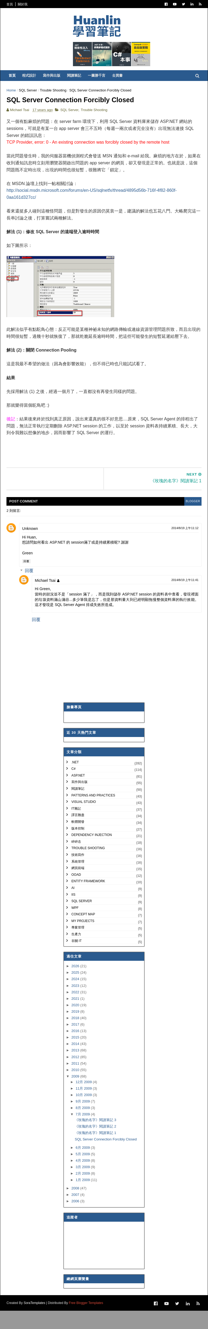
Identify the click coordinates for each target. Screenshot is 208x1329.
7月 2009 (83, 1133)
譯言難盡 (77, 834)
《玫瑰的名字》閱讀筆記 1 (95, 1152)
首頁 (13, 4)
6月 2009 (83, 1166)
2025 (75, 992)
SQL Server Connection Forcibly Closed (106, 1158)
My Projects (82, 940)
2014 (75, 1063)
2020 (75, 1024)
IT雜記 (76, 827)
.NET (75, 781)
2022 (75, 1011)
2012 (75, 1076)
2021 (75, 1017)
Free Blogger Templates (89, 1321)
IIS (73, 913)
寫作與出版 (56, 83)
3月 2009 (83, 1186)
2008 (75, 1207)
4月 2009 (83, 1179)
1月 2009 (83, 1199)
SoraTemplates (37, 1321)
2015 (75, 1056)
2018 (75, 1037)
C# (73, 787)
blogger (188, 520)
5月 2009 (83, 1173)
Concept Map (83, 933)
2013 (75, 1069)
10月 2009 (84, 1114)
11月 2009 (84, 1107)
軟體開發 (77, 840)
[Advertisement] (108, 467)
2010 (75, 1089)
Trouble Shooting (56, 98)
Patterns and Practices (93, 814)
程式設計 (33, 83)
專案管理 (77, 946)
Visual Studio (83, 821)
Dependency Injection (91, 854)
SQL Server (31, 98)
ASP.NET (78, 794)
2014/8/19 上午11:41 (181, 598)
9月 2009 (83, 1120)
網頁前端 (77, 887)
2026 (75, 985)
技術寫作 (77, 874)
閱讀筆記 (78, 83)
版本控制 (77, 847)
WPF (75, 926)
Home (14, 98)
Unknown (33, 547)
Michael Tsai (48, 599)
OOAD (76, 893)
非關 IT (76, 960)
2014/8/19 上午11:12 (181, 546)
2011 (75, 1082)
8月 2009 (83, 1127)
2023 (75, 1004)
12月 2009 (84, 1101)
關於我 (26, 4)
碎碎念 (76, 860)
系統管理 (77, 880)
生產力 (76, 953)
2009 (75, 1095)
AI (72, 907)
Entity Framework (88, 900)
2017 (75, 1043)
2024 (75, 998)
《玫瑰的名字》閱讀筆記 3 (95, 1139)
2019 (75, 1030)
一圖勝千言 (101, 83)
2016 (75, 1050)
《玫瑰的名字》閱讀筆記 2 (95, 1145)
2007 (75, 1213)
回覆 (30, 580)
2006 (75, 1220)
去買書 (121, 83)
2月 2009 (83, 1192)
